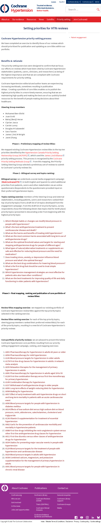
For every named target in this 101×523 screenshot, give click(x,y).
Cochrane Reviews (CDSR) (43, 499)
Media (59, 508)
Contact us (63, 488)
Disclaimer (69, 521)
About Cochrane (20, 488)
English (53, 2)
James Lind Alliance (53, 155)
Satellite (50, 19)
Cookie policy (84, 521)
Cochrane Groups (64, 504)
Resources (31, 19)
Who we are (15, 498)
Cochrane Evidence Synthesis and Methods (43, 515)
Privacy (76, 521)
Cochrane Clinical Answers (42, 509)
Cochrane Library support (63, 499)
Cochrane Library (73, 2)
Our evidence (18, 19)
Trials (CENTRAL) (42, 504)
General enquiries (64, 495)
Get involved (16, 502)
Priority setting (63, 19)
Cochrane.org (86, 2)
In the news (15, 506)
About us (5, 19)
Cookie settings (95, 521)
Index (43, 521)
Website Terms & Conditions (55, 521)
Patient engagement (78, 37)
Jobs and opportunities (20, 509)
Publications (41, 488)
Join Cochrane (79, 19)
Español (62, 2)
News (41, 19)
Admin (97, 2)
